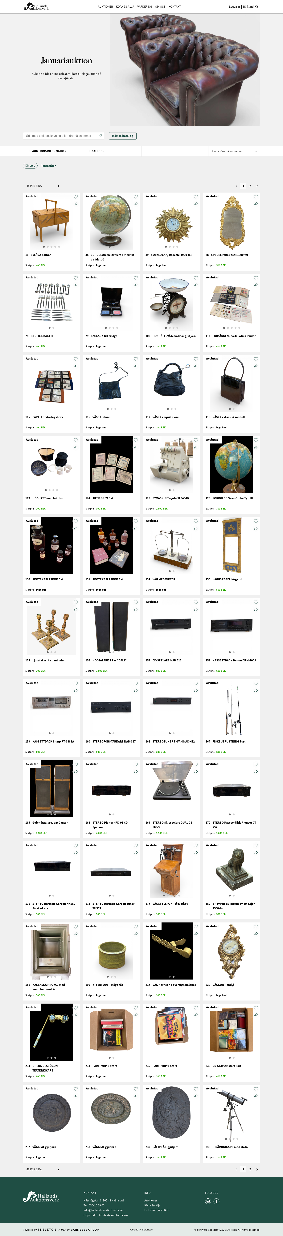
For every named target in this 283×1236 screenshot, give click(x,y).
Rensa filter (48, 166)
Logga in (234, 7)
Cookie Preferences (141, 1229)
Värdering (144, 7)
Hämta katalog (122, 136)
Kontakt (175, 7)
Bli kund (248, 7)
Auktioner (105, 7)
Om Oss (160, 7)
